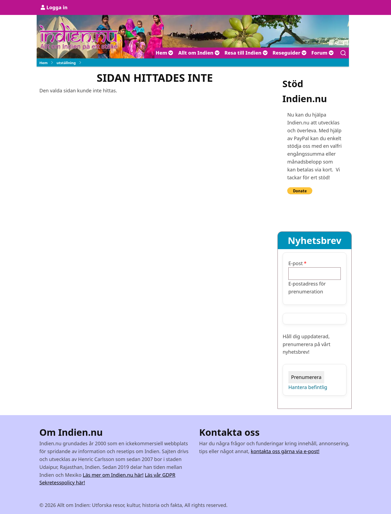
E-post (295, 263)
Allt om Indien (198, 52)
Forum (322, 52)
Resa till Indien (246, 52)
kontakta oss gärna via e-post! (285, 451)
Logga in (57, 7)
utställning (66, 62)
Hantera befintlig (307, 387)
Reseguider (290, 52)
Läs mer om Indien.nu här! (113, 475)
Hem (164, 52)
